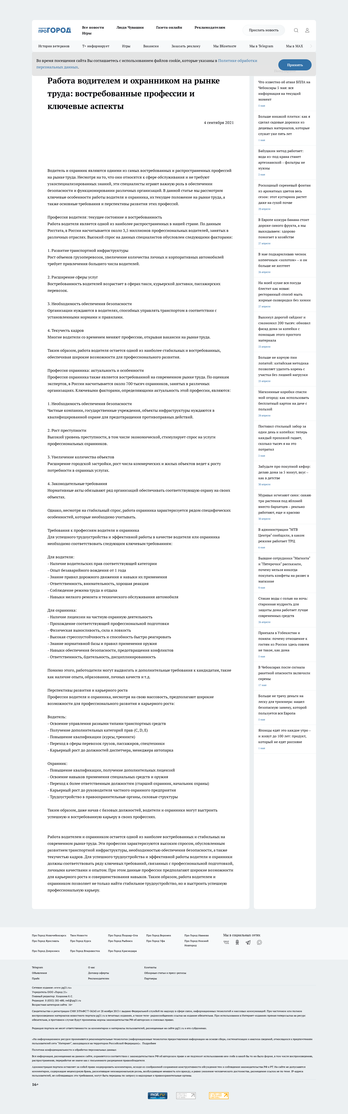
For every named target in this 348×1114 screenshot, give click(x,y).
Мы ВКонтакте (225, 46)
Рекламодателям (210, 27)
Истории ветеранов (53, 46)
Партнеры (150, 978)
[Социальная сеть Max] (259, 942)
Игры (86, 33)
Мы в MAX (294, 46)
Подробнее (149, 1043)
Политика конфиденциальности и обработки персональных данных (74, 1049)
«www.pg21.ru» (62, 987)
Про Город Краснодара (122, 951)
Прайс (36, 978)
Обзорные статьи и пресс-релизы (165, 973)
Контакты (150, 967)
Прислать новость (264, 30)
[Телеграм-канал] (248, 942)
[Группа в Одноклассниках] (237, 942)
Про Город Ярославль (45, 941)
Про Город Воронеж (158, 935)
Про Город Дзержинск (45, 951)
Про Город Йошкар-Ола (123, 935)
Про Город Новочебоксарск (49, 935)
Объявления (39, 973)
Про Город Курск (80, 941)
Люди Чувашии (130, 27)
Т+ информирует (95, 46)
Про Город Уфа (155, 941)
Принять (295, 65)
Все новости (93, 27)
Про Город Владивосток (85, 951)
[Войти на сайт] (307, 30)
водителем (71, 836)
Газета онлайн (169, 27)
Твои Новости (78, 935)
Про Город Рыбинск (120, 941)
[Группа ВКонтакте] (226, 942)
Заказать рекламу (186, 46)
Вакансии (151, 46)
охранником (97, 836)
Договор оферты (98, 973)
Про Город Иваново (196, 935)
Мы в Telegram (261, 46)
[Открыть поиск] (296, 30)
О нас (91, 967)
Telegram (37, 967)
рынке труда (64, 177)
